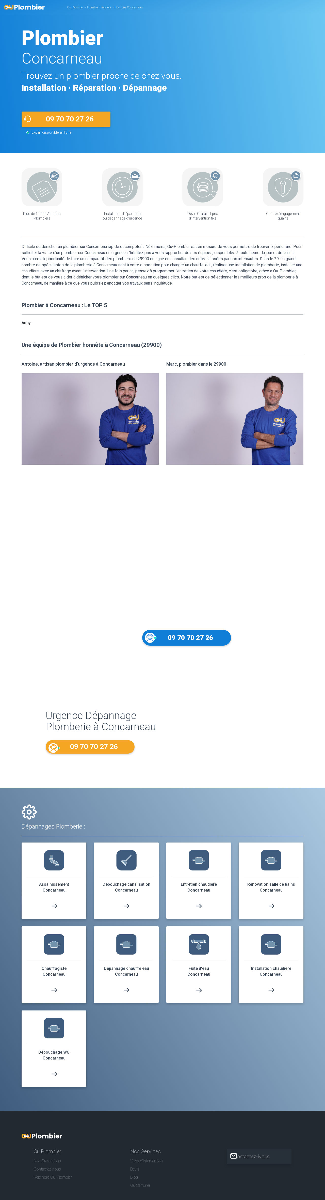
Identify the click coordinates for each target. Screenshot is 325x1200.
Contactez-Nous (258, 1161)
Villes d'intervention (146, 1165)
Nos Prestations (47, 1165)
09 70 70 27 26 (70, 119)
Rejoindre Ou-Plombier (53, 1181)
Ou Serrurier (140, 1190)
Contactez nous (47, 1173)
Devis (134, 1173)
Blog (134, 1181)
